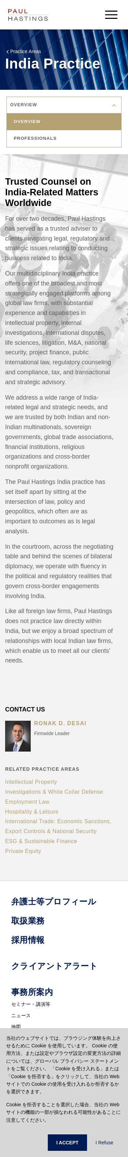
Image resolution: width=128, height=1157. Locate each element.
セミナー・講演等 (30, 1004)
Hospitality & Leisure (31, 812)
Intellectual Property (31, 782)
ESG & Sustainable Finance (41, 841)
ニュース (21, 1015)
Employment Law (27, 802)
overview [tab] (27, 121)
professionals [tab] (35, 138)
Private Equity (23, 851)
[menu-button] (111, 14)
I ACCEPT (67, 1142)
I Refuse (104, 1142)
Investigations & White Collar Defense (54, 792)
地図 (16, 1027)
